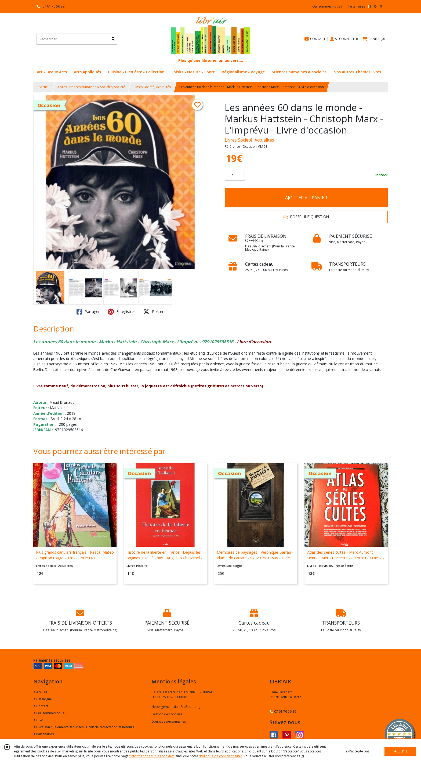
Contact (40, 706)
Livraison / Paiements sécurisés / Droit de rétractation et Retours (83, 727)
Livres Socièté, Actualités (152, 87)
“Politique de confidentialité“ (220, 756)
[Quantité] (235, 175)
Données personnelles (168, 721)
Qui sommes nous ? (49, 713)
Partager (88, 311)
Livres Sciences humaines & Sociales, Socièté (91, 87)
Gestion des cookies (166, 714)
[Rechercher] (113, 39)
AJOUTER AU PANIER (306, 198)
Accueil (44, 87)
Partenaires (43, 734)
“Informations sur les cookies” (152, 756)
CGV (38, 720)
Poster (153, 311)
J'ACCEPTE (400, 751)
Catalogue (42, 699)
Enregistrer (121, 311)
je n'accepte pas (357, 751)
